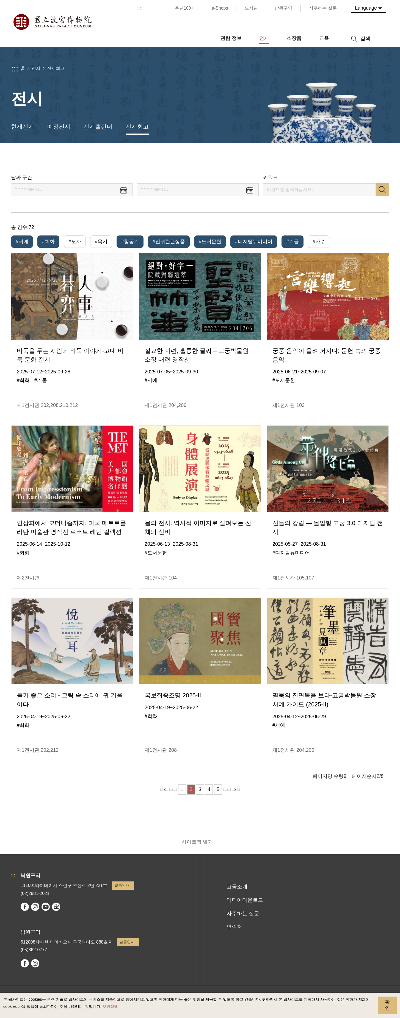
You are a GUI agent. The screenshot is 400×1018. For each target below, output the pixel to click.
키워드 (270, 177)
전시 (36, 68)
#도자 (74, 241)
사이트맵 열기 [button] (197, 845)
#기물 (292, 241)
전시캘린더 (98, 126)
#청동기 (130, 241)
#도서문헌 (210, 241)
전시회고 (56, 68)
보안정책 (110, 1006)
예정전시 (58, 126)
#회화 (48, 241)
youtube (46, 910)
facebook (25, 910)
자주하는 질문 (243, 917)
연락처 (234, 930)
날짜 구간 (21, 177)
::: (139, 8)
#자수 (319, 241)
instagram (35, 910)
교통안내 (122, 889)
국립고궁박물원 (52, 22)
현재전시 (22, 126)
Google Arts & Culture (56, 910)
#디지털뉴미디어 (253, 241)
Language (366, 8)
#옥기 (101, 241)
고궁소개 (237, 890)
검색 (382, 189)
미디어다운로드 (245, 904)
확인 (387, 1005)
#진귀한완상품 (169, 241)
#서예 (22, 241)
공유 (334, 158)
